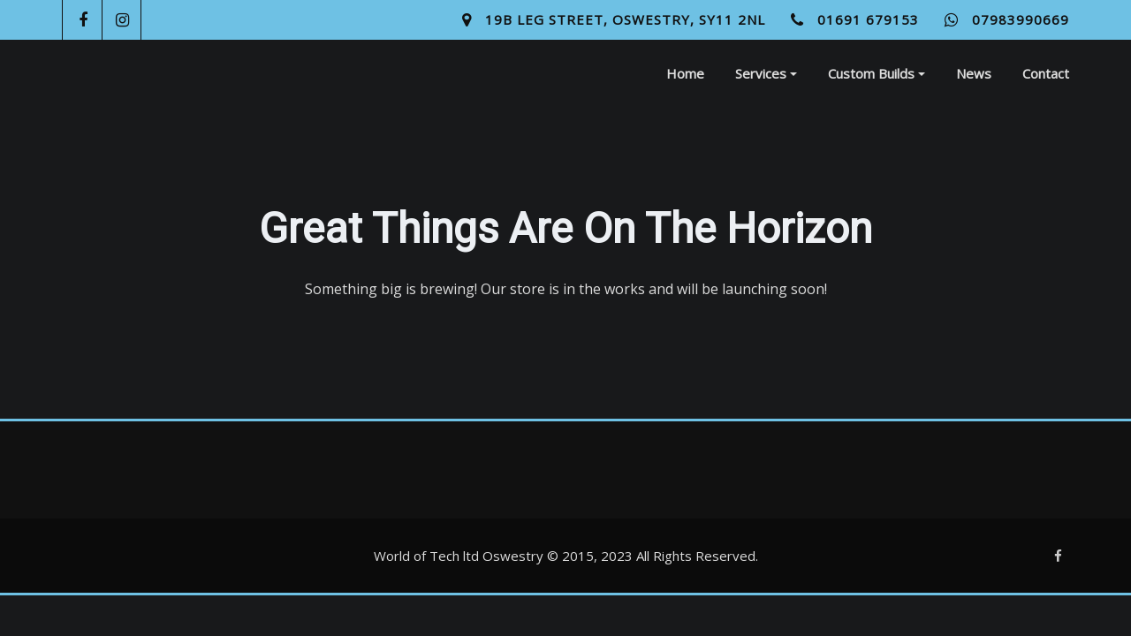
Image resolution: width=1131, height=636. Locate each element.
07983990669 (1020, 19)
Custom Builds (876, 73)
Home (685, 73)
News (973, 73)
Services (766, 73)
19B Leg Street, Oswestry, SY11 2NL (625, 19)
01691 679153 (868, 19)
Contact (1045, 73)
